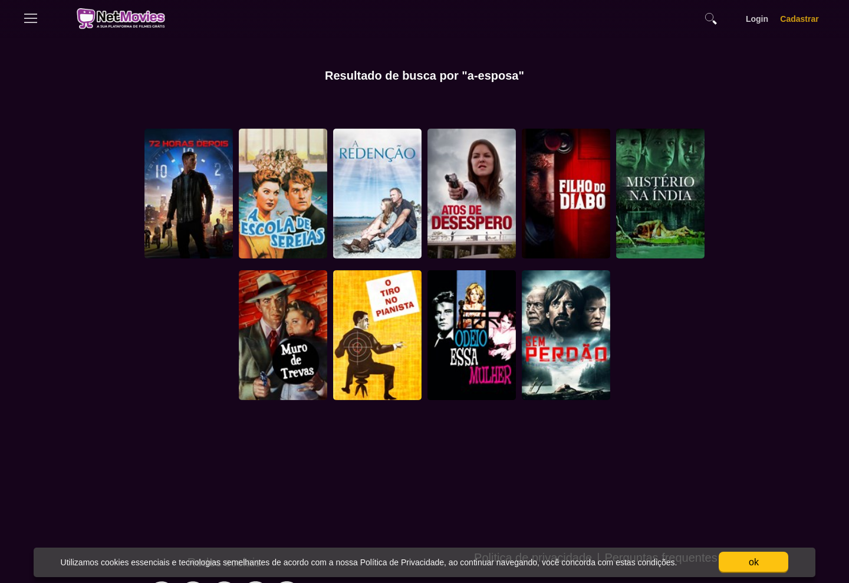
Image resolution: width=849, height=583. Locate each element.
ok (754, 562)
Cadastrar (799, 19)
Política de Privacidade (401, 562)
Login (757, 19)
